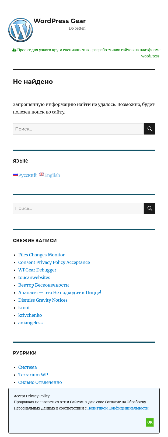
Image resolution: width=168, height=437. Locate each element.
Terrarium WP (33, 374)
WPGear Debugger (37, 270)
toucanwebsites (34, 277)
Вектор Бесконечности (43, 285)
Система (27, 367)
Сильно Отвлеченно (40, 382)
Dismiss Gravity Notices (43, 300)
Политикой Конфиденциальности (118, 408)
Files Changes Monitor (41, 254)
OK (149, 422)
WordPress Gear (59, 21)
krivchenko (30, 315)
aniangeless (30, 322)
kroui (23, 307)
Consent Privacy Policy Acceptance (54, 262)
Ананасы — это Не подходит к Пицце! (59, 292)
